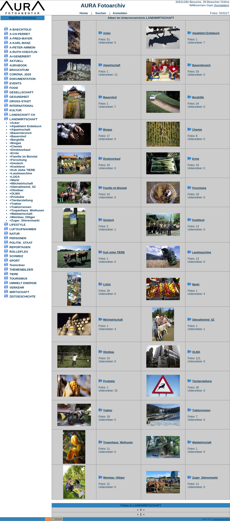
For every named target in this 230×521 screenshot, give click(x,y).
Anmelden (120, 13)
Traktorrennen (21, 207)
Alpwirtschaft (20, 129)
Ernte (15, 153)
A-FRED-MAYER (20, 38)
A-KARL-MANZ (20, 43)
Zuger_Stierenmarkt (25, 220)
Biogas (16, 143)
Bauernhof (18, 136)
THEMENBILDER (21, 269)
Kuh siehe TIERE (23, 170)
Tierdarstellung (22, 200)
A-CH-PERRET (19, 34)
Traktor (16, 203)
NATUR (14, 233)
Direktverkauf (20, 149)
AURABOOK (18, 65)
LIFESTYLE (17, 224)
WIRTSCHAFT (19, 292)
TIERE (13, 274)
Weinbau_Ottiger (23, 217)
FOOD (13, 88)
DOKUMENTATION (22, 79)
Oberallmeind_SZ (23, 186)
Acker (15, 123)
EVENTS (15, 83)
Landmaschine (21, 173)
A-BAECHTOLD (20, 29)
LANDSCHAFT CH (22, 114)
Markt (15, 180)
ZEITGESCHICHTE (22, 296)
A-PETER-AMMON (22, 47)
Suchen (100, 13)
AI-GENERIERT (20, 56)
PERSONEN (17, 238)
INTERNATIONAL (21, 105)
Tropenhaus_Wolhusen (27, 210)
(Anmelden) (221, 5)
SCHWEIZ (16, 256)
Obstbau (17, 190)
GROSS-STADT (20, 101)
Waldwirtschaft (21, 213)
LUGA (15, 176)
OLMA (15, 193)
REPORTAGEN (19, 247)
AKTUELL (16, 61)
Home (84, 13)
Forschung (19, 160)
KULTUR (15, 110)
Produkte (17, 197)
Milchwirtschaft (22, 183)
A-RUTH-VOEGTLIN (23, 52)
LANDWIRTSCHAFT (23, 119)
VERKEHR (16, 287)
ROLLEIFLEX (18, 251)
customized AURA (221, 519)
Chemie (16, 146)
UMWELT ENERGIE (23, 283)
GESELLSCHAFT (21, 92)
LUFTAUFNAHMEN (22, 229)
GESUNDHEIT (19, 97)
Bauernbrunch (21, 133)
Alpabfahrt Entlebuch (26, 126)
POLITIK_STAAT (20, 242)
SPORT (14, 260)
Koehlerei (18, 166)
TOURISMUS (18, 278)
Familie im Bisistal (24, 156)
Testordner (17, 265)
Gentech (17, 163)
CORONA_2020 (20, 74)
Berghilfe (17, 139)
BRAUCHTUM (19, 70)
